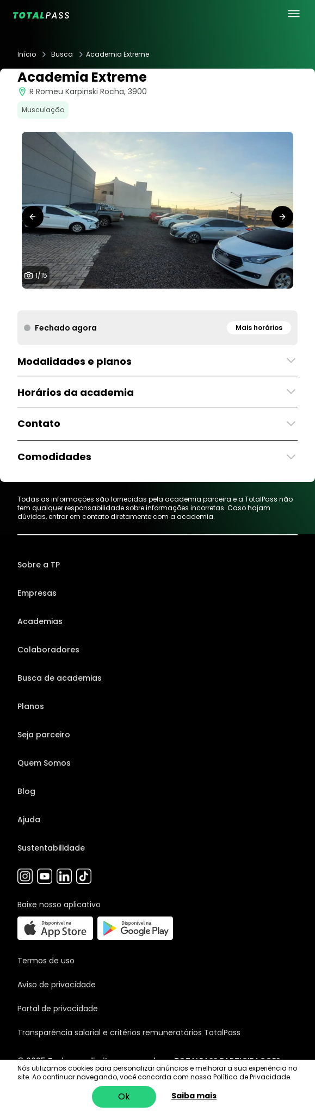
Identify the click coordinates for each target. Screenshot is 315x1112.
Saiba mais (194, 1095)
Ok (124, 1096)
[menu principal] (294, 13)
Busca (62, 54)
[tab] (97, 299)
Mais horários (259, 327)
